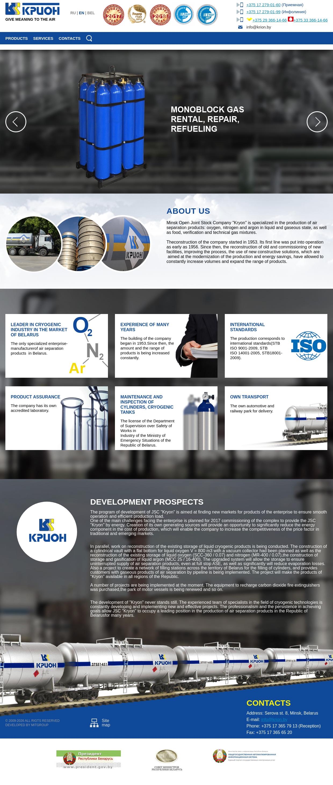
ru (73, 13)
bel (91, 13)
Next (317, 121)
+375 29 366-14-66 (269, 20)
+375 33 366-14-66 (311, 20)
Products (16, 38)
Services (43, 38)
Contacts (70, 38)
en (81, 13)
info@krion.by (274, 719)
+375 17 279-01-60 (263, 4)
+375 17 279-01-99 (263, 11)
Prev (15, 121)
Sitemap (100, 723)
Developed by (17, 725)
